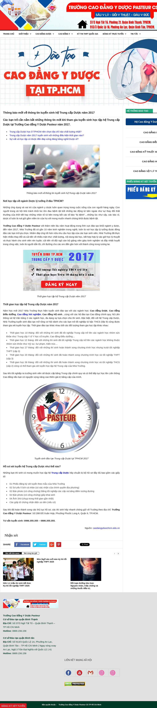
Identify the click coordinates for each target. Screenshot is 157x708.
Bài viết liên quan (12, 553)
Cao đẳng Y (65, 34)
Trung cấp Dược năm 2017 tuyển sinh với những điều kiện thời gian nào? (47, 135)
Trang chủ (8, 34)
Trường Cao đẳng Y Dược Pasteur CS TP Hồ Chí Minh (80, 705)
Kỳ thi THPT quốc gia (87, 34)
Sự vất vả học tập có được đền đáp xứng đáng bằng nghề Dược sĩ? (44, 139)
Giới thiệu (25, 34)
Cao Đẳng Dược (45, 34)
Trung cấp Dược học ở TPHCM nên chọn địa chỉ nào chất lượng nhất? (45, 131)
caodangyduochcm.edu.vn (106, 528)
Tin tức (136, 34)
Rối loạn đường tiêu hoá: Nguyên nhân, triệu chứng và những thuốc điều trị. (84, 585)
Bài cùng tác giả (30, 553)
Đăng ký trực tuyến (114, 34)
